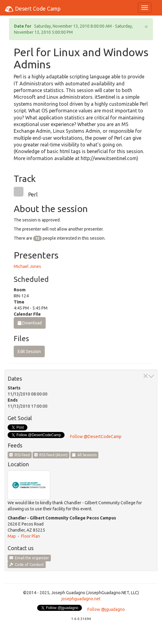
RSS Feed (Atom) (51, 455)
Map (12, 536)
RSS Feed (19, 455)
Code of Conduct (26, 565)
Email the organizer (29, 558)
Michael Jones (27, 266)
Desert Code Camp (33, 9)
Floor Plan (30, 536)
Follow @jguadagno (106, 609)
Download (30, 322)
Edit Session (29, 351)
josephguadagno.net (81, 598)
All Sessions (84, 455)
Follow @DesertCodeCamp (96, 436)
